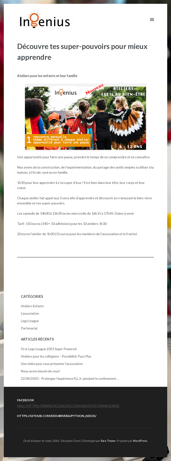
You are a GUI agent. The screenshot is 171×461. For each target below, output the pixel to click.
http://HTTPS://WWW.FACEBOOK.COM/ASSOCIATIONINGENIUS (68, 406)
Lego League (30, 321)
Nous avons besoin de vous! (40, 371)
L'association (30, 313)
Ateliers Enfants (32, 306)
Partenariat (29, 328)
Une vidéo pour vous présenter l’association (52, 364)
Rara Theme (108, 440)
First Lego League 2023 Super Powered (49, 349)
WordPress (140, 440)
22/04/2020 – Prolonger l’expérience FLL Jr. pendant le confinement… (69, 379)
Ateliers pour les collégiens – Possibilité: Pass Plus (56, 356)
